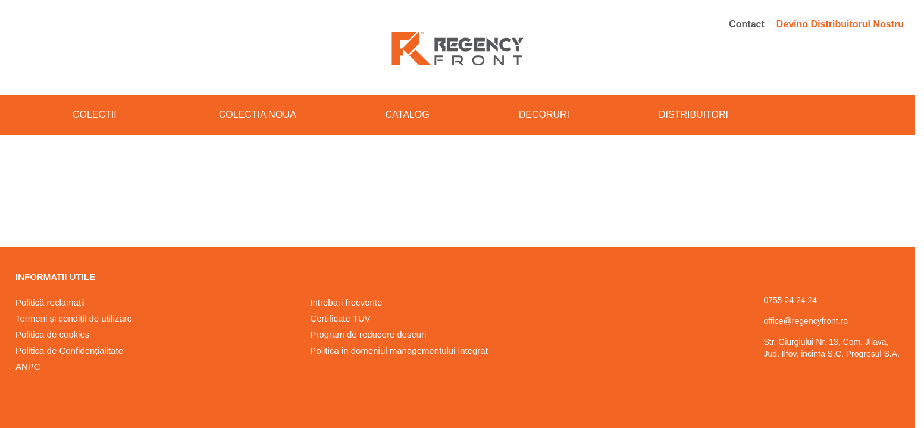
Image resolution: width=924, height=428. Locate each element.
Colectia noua (257, 114)
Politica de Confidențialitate (69, 350)
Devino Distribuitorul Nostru (840, 24)
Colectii (101, 114)
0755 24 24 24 (790, 300)
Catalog (408, 114)
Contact (747, 24)
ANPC (27, 366)
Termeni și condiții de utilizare (73, 318)
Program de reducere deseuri (368, 334)
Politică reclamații (50, 302)
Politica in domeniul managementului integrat (399, 350)
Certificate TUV (340, 318)
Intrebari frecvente (346, 302)
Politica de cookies (52, 334)
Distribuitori (693, 114)
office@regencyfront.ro (805, 321)
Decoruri (544, 114)
